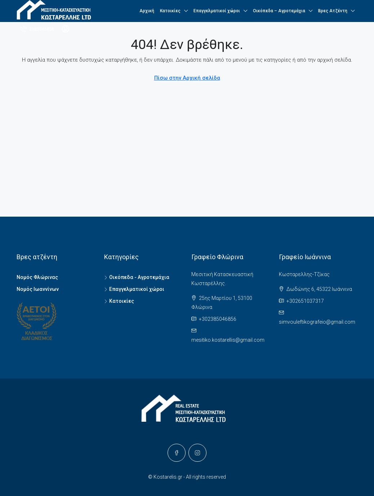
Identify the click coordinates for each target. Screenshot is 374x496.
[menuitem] (37, 29)
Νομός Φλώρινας (37, 277)
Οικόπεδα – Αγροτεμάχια (279, 10)
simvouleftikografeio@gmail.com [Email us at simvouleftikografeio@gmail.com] (317, 322)
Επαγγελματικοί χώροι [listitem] (134, 289)
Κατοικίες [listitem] (119, 301)
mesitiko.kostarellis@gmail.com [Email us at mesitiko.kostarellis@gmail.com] (227, 340)
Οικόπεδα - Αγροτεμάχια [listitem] (136, 277)
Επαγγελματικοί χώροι (216, 10)
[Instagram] (197, 453)
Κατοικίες (170, 10)
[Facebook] (177, 453)
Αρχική (146, 10)
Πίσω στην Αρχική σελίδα (187, 78)
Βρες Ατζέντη (332, 10)
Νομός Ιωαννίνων (38, 289)
